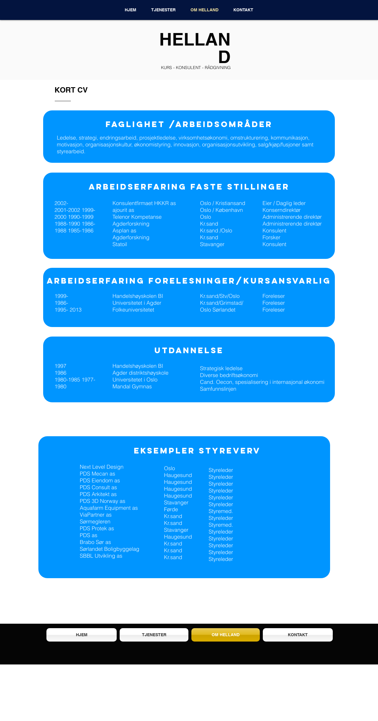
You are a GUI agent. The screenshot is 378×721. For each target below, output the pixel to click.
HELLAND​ (195, 48)
